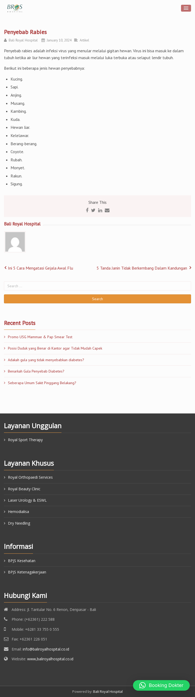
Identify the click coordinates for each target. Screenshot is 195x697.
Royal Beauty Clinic (24, 488)
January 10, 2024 (59, 40)
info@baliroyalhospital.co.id (46, 649)
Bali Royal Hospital (23, 40)
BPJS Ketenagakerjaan (27, 571)
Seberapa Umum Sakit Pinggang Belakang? (42, 382)
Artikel (84, 40)
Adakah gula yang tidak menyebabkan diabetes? (46, 359)
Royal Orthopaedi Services (30, 477)
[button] (161, 685)
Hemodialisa (18, 511)
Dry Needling (19, 523)
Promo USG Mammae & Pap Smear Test (40, 337)
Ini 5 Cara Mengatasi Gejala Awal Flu (40, 268)
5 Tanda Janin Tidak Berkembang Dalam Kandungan (142, 268)
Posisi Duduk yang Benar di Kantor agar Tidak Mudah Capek (55, 348)
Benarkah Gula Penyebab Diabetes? (36, 371)
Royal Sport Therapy (25, 439)
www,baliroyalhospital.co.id (50, 658)
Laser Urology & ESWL (27, 500)
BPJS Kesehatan (21, 560)
